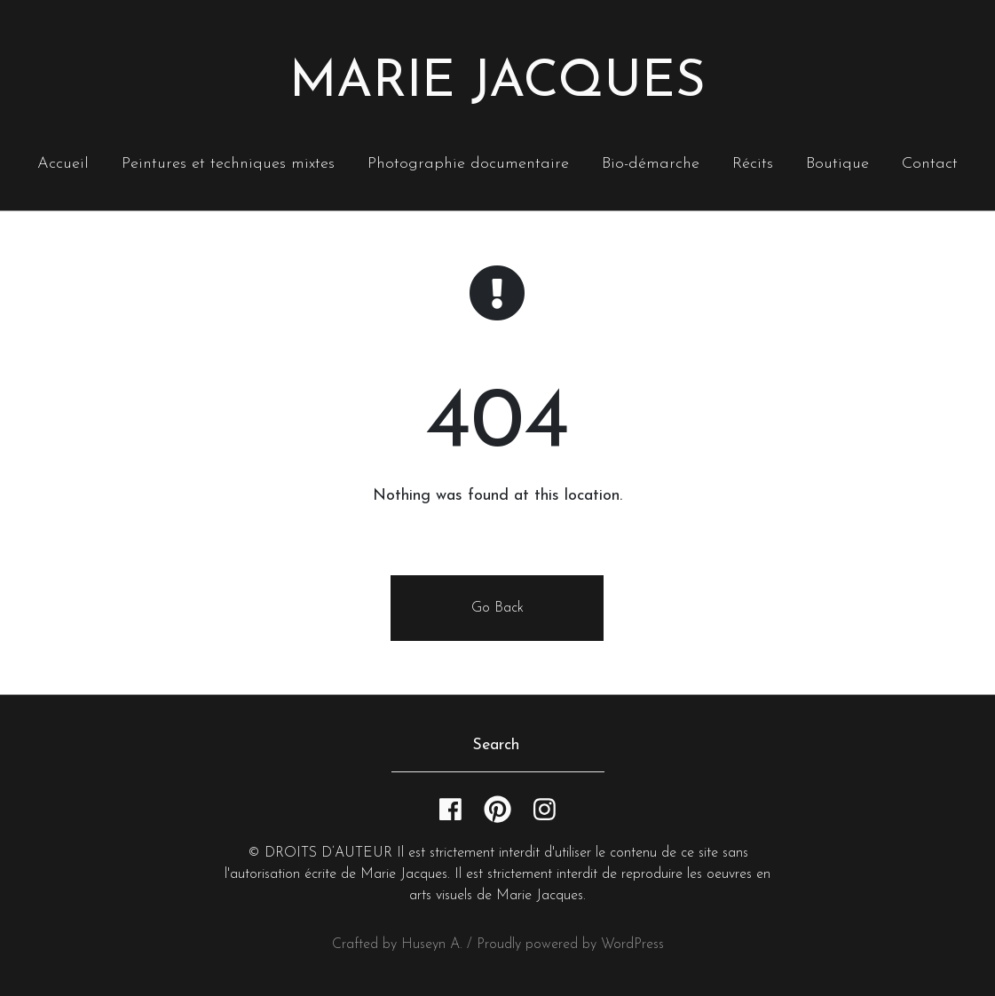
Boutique (837, 163)
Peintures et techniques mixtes (228, 163)
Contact (930, 163)
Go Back (497, 608)
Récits (752, 163)
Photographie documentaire (468, 163)
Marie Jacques (497, 83)
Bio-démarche (650, 163)
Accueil (63, 163)
